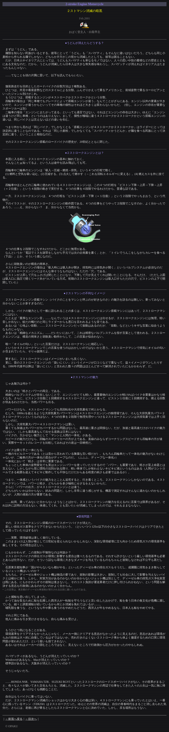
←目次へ (31, 718)
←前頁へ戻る (13, 718)
